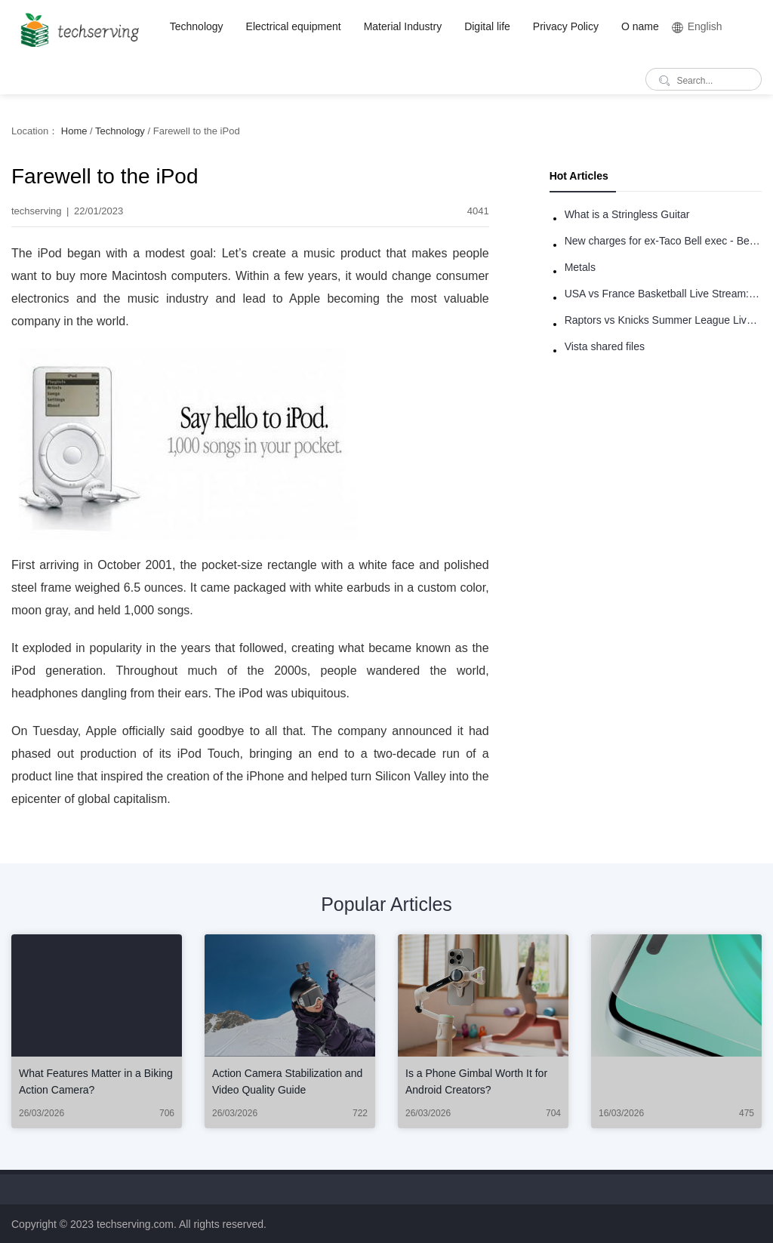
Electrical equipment (293, 26)
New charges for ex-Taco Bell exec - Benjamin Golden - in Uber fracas (663, 241)
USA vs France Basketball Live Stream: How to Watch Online (663, 294)
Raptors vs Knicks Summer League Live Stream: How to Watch (663, 320)
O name (640, 26)
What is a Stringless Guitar (627, 214)
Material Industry (403, 26)
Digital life (487, 26)
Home (74, 131)
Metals (580, 267)
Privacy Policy (566, 26)
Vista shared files (605, 346)
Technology (196, 26)
